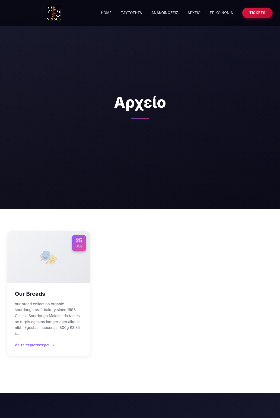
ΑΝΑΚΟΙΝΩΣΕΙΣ (164, 13)
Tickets (257, 13)
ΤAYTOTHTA (131, 13)
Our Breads (30, 293)
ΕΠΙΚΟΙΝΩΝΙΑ (221, 13)
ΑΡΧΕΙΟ (194, 13)
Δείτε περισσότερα (34, 345)
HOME (106, 13)
